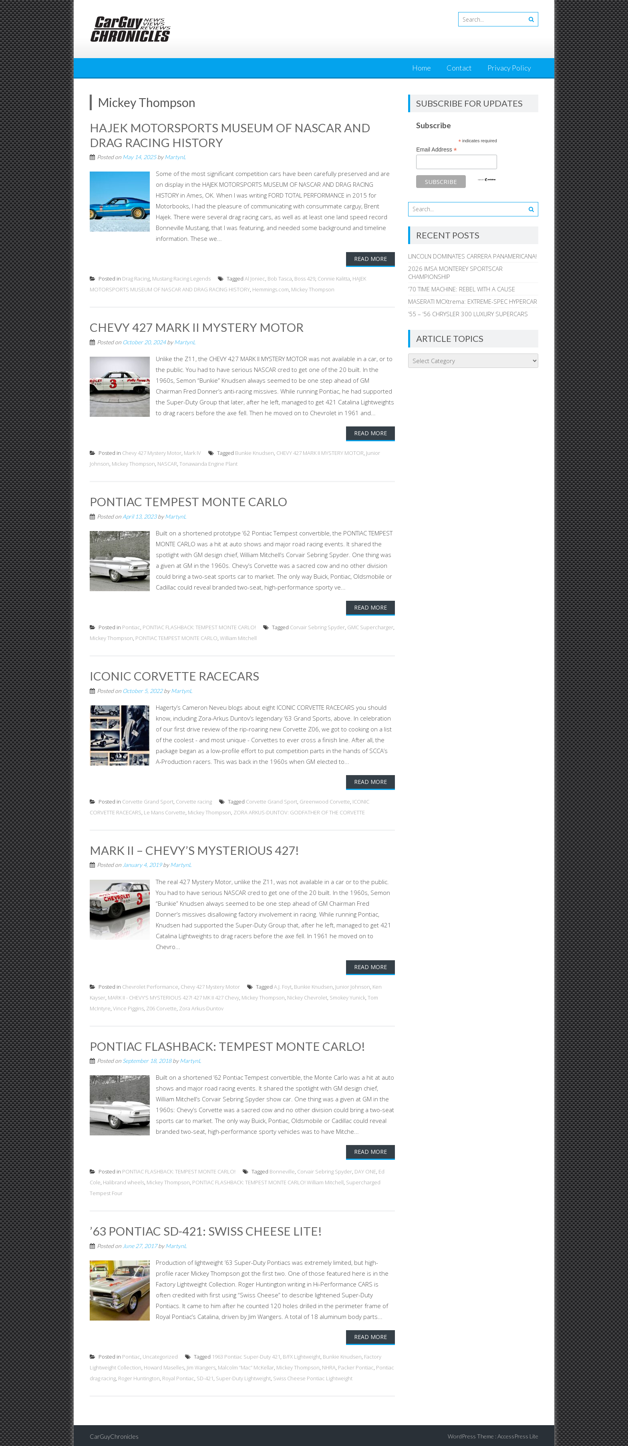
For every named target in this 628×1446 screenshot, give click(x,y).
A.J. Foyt (283, 985)
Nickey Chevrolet (307, 996)
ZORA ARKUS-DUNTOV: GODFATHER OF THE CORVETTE (299, 811)
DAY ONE (365, 1169)
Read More (370, 258)
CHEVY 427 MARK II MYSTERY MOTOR (197, 326)
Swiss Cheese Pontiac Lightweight (312, 1376)
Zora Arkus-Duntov (201, 1006)
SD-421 (205, 1376)
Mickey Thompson (312, 289)
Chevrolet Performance (150, 985)
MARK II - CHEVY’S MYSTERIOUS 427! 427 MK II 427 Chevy (173, 996)
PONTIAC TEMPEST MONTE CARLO (188, 500)
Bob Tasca (280, 278)
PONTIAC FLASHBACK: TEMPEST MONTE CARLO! (199, 626)
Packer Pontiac (356, 1365)
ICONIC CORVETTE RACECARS (174, 675)
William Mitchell (238, 637)
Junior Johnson (352, 985)
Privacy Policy (509, 67)
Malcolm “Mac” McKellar (246, 1365)
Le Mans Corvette (164, 811)
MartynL (175, 156)
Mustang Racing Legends (181, 278)
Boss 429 (304, 278)
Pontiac (131, 626)
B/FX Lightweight (301, 1354)
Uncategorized (160, 1354)
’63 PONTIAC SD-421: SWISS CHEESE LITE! (206, 1229)
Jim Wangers (201, 1365)
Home (421, 67)
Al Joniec (255, 278)
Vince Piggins (128, 1006)
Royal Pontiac (178, 1376)
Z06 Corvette (161, 1006)
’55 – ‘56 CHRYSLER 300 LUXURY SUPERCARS (468, 314)
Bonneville (282, 1169)
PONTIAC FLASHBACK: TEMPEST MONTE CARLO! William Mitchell (268, 1180)
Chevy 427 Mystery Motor (151, 452)
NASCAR (167, 463)
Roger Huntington (139, 1376)
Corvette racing (194, 800)
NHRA (329, 1365)
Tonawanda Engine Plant (208, 463)
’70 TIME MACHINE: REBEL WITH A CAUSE (461, 289)
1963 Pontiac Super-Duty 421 (246, 1354)
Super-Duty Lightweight (243, 1376)
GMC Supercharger (370, 626)
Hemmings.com (270, 289)
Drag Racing (136, 278)
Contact (459, 67)
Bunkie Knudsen (254, 452)
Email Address (436, 149)
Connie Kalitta (334, 278)
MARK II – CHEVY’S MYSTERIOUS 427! (194, 849)
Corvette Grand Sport (147, 800)
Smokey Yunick (347, 996)
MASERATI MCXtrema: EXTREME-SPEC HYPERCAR (472, 301)
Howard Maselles (164, 1365)
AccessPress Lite (517, 1434)
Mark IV (192, 452)
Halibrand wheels (123, 1180)
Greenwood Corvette (325, 800)
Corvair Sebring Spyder (317, 626)
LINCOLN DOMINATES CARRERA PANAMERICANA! (472, 256)
